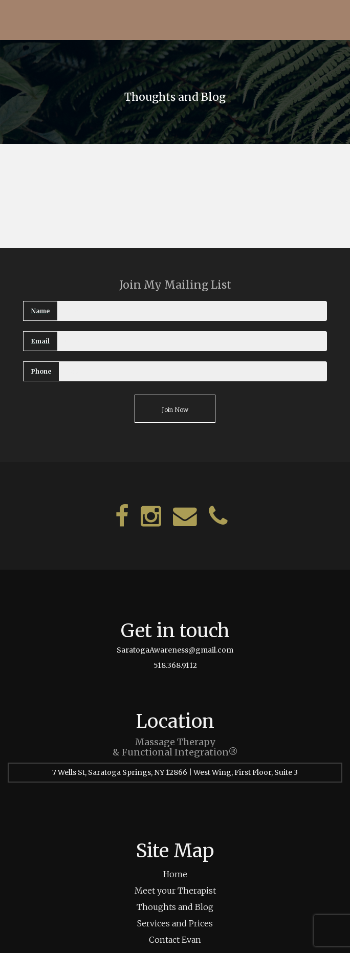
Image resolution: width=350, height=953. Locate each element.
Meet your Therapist (175, 890)
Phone (41, 371)
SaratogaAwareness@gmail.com (175, 650)
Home (175, 874)
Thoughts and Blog (175, 907)
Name (40, 311)
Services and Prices (175, 923)
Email (40, 341)
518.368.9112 (175, 665)
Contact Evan (175, 940)
